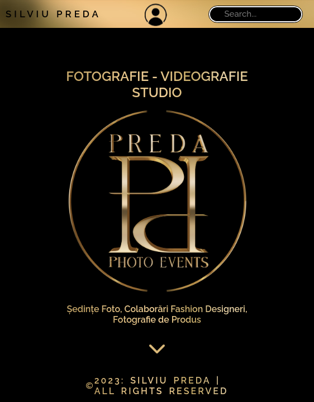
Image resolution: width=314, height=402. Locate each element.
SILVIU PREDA (53, 14)
